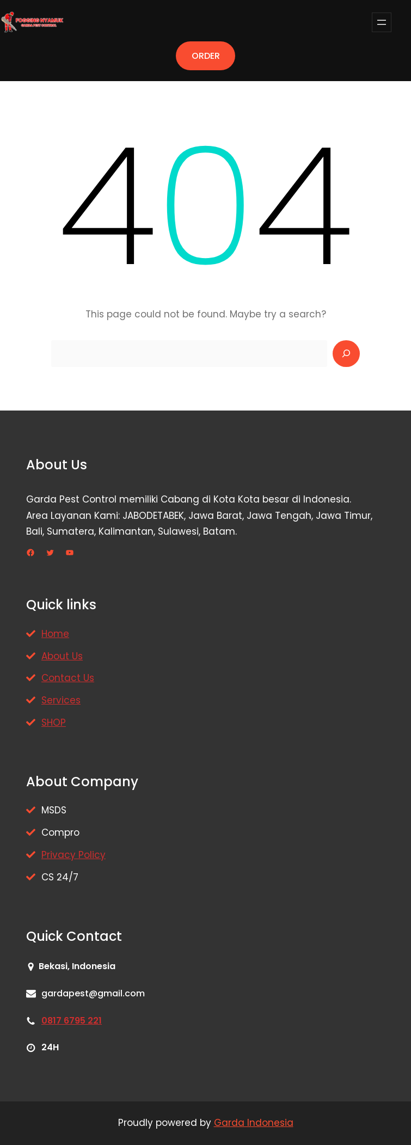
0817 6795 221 (71, 1020)
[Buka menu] (381, 22)
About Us (62, 656)
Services (61, 700)
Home (55, 633)
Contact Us (67, 677)
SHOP (53, 722)
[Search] (346, 354)
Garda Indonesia (253, 1122)
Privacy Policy (73, 854)
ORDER (206, 56)
